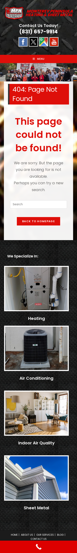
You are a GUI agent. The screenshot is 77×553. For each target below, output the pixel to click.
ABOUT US (27, 535)
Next (72, 72)
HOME (14, 535)
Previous (4, 72)
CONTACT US (39, 539)
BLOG (60, 535)
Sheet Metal (36, 508)
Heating (36, 318)
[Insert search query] (38, 204)
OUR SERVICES (45, 535)
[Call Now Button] (38, 547)
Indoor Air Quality (36, 443)
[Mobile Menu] (38, 59)
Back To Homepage (38, 221)
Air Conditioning (36, 378)
